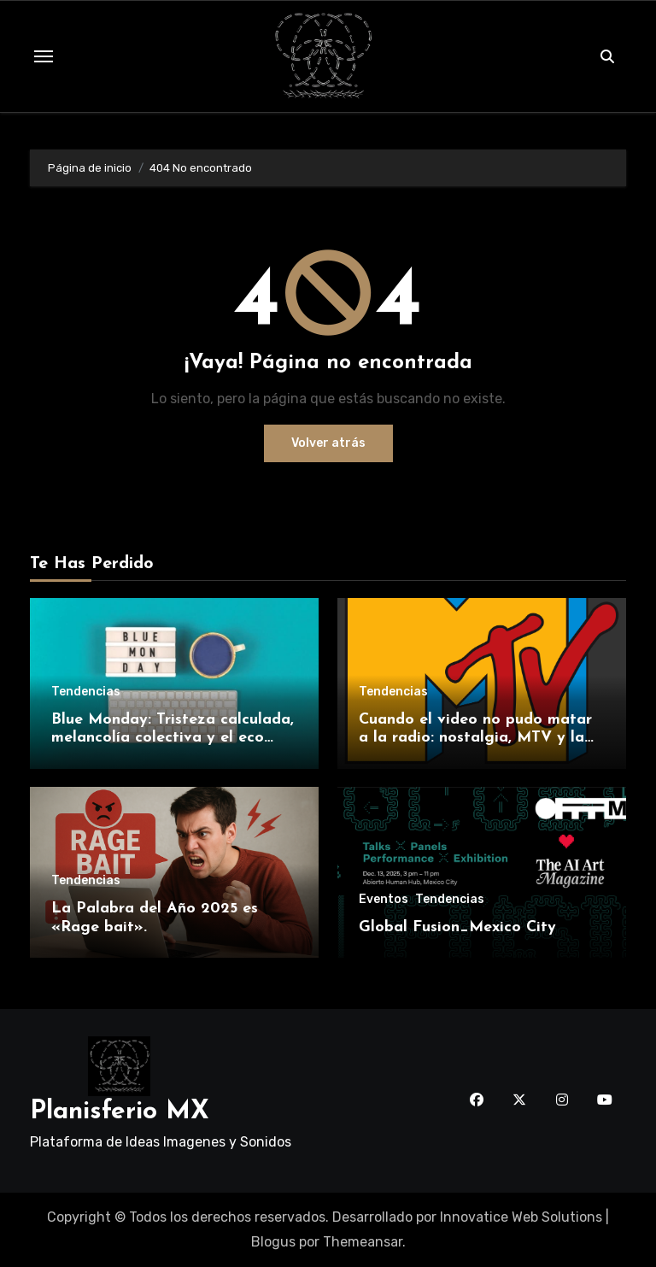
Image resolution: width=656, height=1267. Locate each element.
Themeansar (362, 1242)
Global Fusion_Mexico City (457, 927)
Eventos (383, 900)
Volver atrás (328, 443)
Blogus (273, 1242)
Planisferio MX (119, 1112)
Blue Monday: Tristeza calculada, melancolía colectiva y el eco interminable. (172, 738)
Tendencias (85, 692)
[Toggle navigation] (43, 56)
